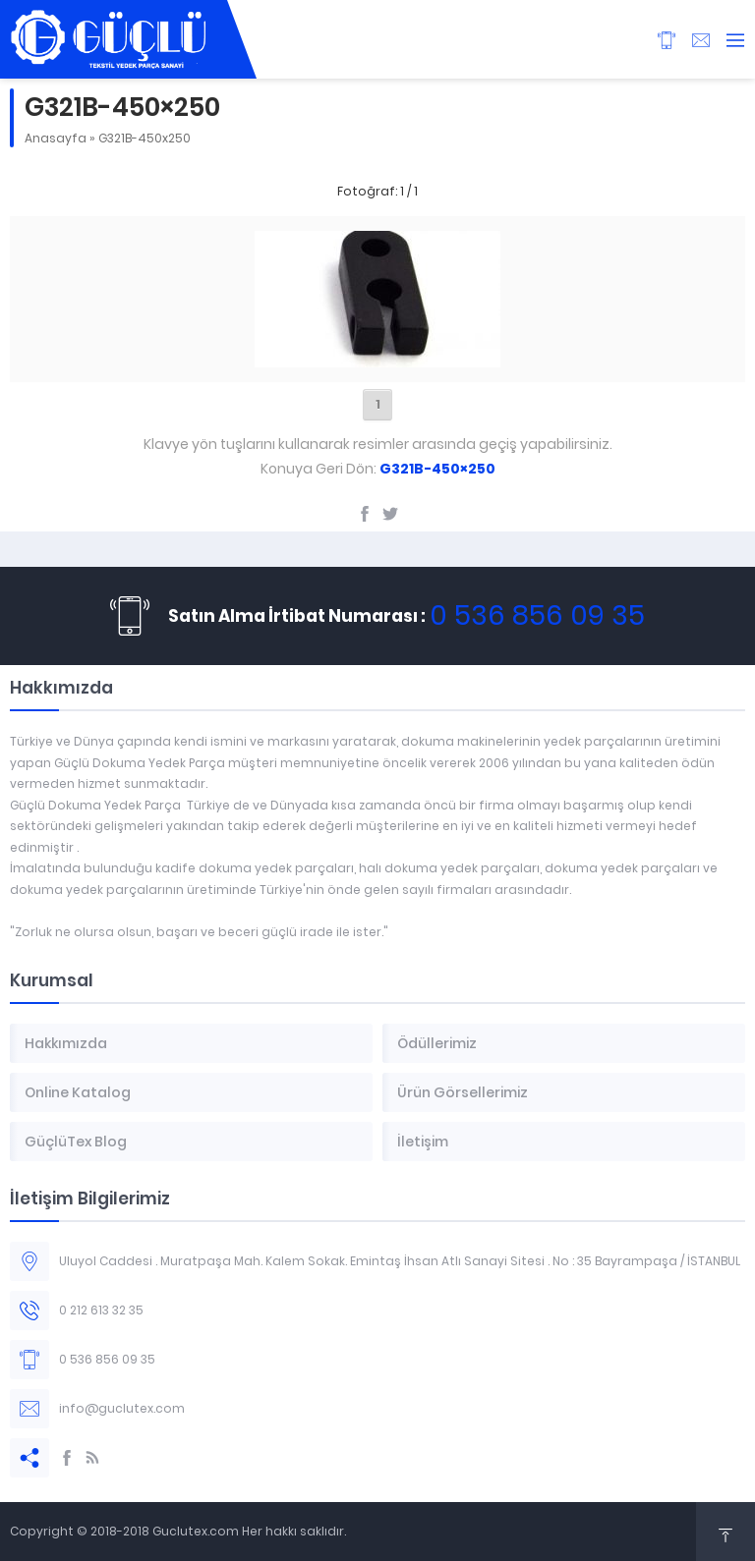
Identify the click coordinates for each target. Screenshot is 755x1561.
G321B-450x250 (144, 138)
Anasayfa (56, 138)
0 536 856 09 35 (537, 615)
